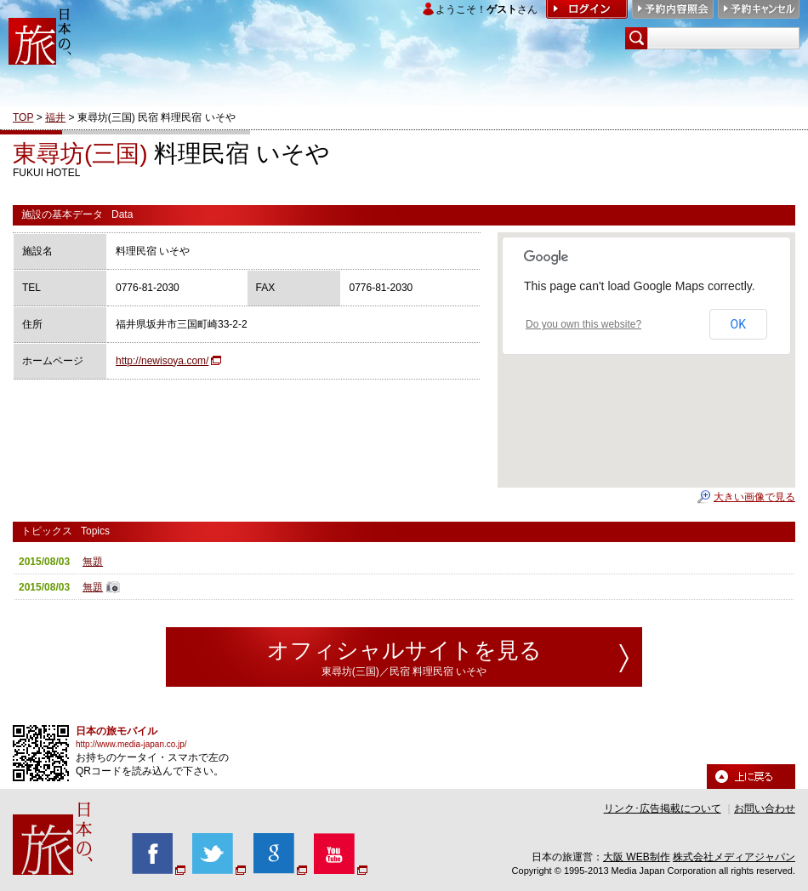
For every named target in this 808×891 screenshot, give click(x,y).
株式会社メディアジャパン (734, 857)
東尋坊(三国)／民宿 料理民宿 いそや (404, 671)
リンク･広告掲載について (662, 808)
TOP (23, 117)
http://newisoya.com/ (162, 361)
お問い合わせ (764, 808)
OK (738, 324)
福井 (55, 117)
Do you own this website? (583, 324)
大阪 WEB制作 (636, 857)
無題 (93, 562)
